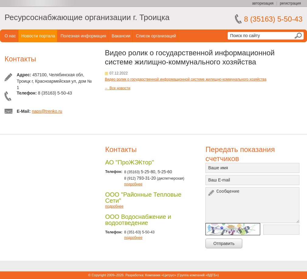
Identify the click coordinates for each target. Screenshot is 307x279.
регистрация (290, 3)
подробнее (133, 184)
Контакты (20, 59)
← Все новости (117, 88)
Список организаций (156, 35)
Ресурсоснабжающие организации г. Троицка (87, 17)
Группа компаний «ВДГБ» (198, 275)
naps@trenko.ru (47, 111)
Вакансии (121, 35)
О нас (10, 35)
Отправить (223, 243)
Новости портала (38, 35)
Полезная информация (83, 35)
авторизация (262, 3)
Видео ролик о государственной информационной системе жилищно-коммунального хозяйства (185, 79)
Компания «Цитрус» (160, 275)
